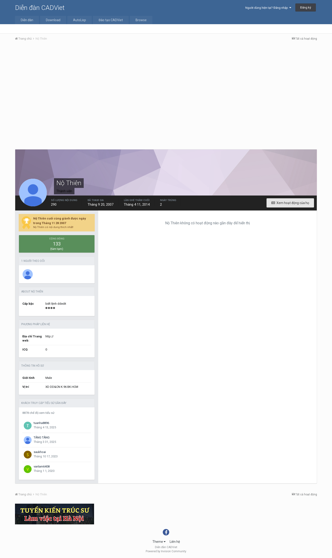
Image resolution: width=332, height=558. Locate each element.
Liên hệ (175, 541)
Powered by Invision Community (166, 551)
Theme (159, 541)
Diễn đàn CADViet (40, 8)
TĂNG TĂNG (42, 437)
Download (53, 20)
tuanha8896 (41, 423)
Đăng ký (305, 7)
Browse (141, 20)
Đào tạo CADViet (111, 20)
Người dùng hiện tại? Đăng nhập (268, 7)
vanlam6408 (42, 466)
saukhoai (40, 452)
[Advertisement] (166, 79)
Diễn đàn (27, 20)
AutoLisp (79, 20)
